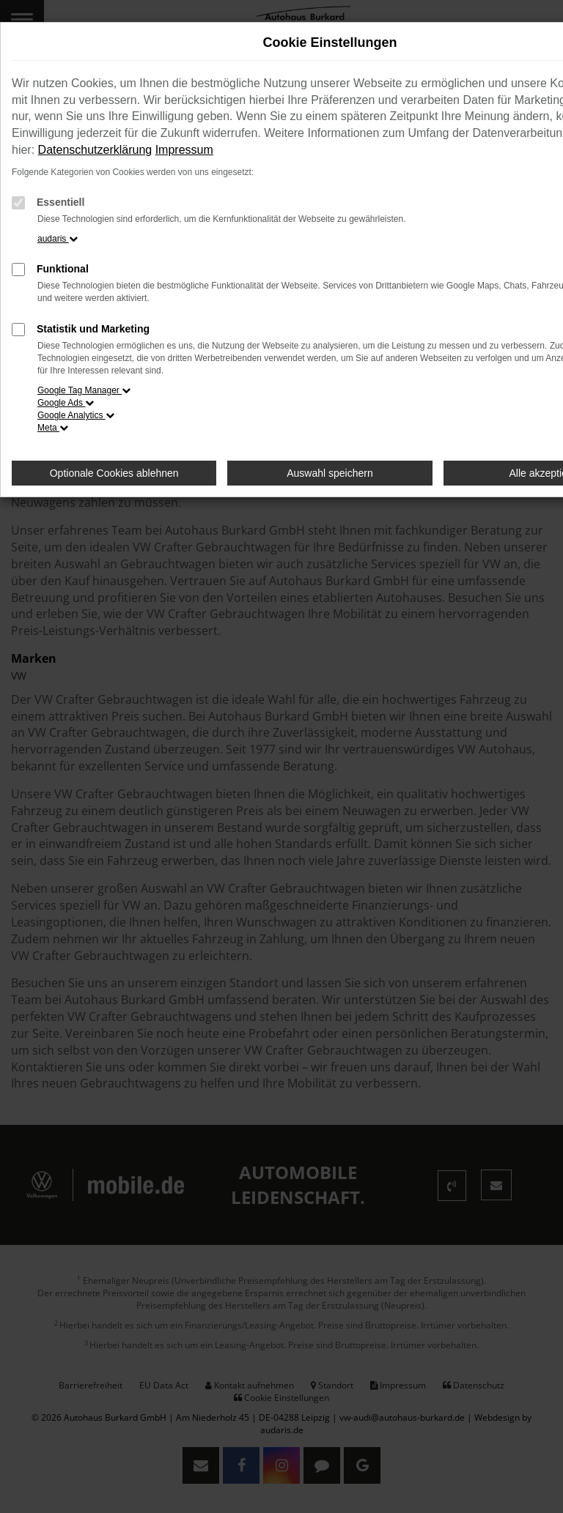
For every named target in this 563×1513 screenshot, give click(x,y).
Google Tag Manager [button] (83, 390)
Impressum (184, 150)
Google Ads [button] (65, 403)
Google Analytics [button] (75, 415)
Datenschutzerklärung (95, 150)
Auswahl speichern (330, 473)
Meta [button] (52, 428)
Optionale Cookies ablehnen (114, 473)
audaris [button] (57, 239)
